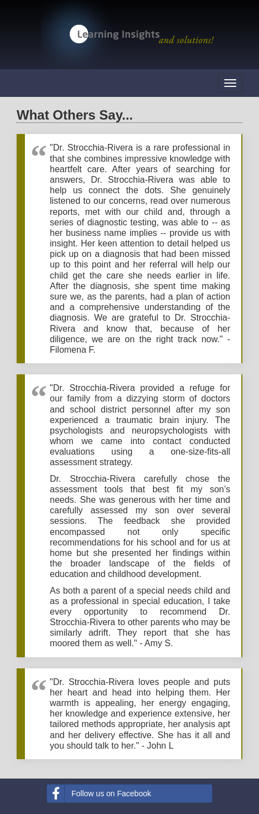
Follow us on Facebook (99, 793)
